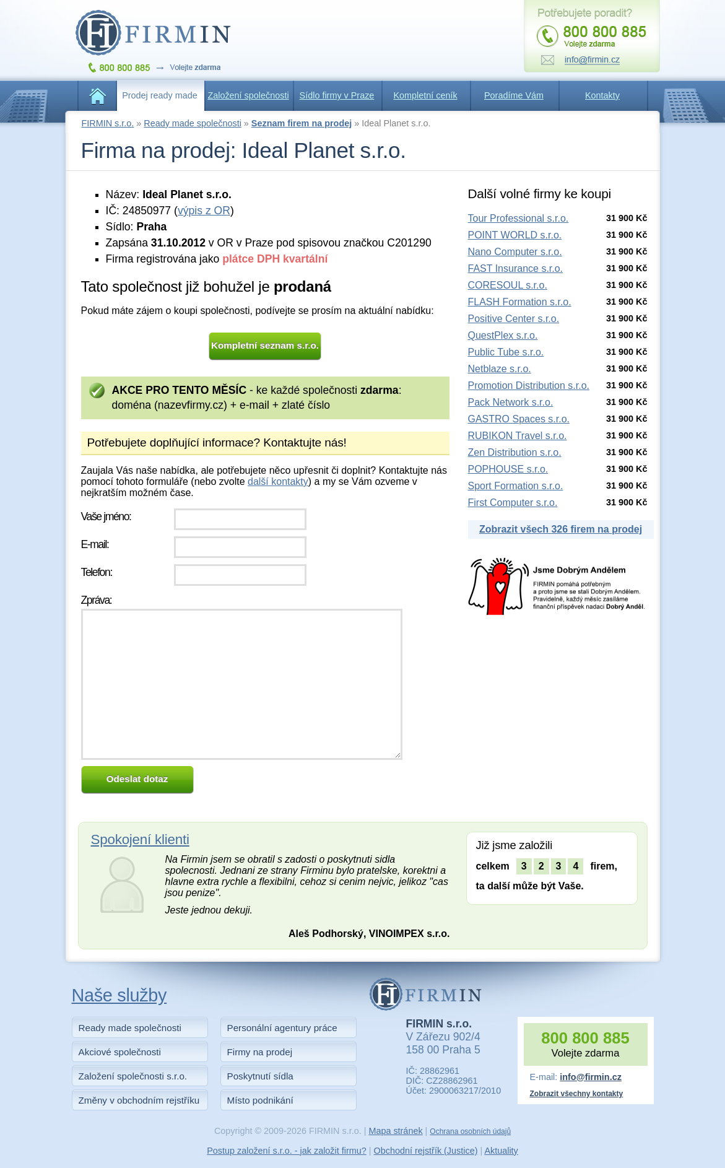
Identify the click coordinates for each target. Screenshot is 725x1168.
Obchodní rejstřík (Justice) (426, 1151)
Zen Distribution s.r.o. (515, 452)
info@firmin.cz (591, 1077)
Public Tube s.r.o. (506, 352)
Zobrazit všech (560, 529)
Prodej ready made (160, 95)
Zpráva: (96, 600)
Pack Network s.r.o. (511, 402)
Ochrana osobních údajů (470, 1131)
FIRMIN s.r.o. (108, 123)
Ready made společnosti (192, 123)
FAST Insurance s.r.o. (515, 268)
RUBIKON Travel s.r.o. (517, 435)
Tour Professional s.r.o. (518, 218)
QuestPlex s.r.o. (503, 335)
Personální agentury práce (282, 1027)
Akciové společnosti (120, 1052)
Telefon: (96, 572)
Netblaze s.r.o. (499, 369)
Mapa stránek (395, 1131)
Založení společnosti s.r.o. (133, 1076)
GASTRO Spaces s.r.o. (519, 419)
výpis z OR (204, 210)
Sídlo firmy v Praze (337, 95)
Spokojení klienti (140, 839)
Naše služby (119, 995)
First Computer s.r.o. (513, 502)
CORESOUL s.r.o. (507, 285)
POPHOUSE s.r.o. (508, 469)
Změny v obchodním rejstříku (139, 1100)
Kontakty (602, 95)
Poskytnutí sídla (260, 1076)
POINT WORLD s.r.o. (515, 235)
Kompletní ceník (425, 95)
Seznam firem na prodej (301, 123)
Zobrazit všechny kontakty (576, 1093)
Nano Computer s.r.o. (515, 251)
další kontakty (278, 481)
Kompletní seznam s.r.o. (265, 345)
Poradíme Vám (514, 95)
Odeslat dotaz (137, 779)
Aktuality (501, 1151)
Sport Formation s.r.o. (515, 486)
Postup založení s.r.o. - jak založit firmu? (287, 1151)
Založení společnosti (248, 95)
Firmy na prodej (260, 1052)
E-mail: (95, 544)
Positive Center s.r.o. (514, 318)
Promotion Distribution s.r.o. (529, 385)
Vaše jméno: (106, 516)
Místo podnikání (260, 1100)
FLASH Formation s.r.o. (519, 302)
